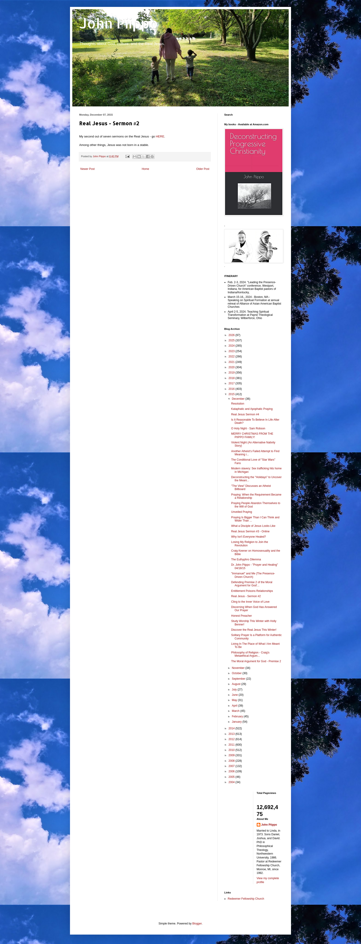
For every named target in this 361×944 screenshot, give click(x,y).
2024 (232, 345)
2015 (232, 394)
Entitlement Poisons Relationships (252, 591)
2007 (232, 766)
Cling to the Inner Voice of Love (250, 601)
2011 (232, 744)
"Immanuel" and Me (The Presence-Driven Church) (253, 575)
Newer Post (87, 169)
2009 (232, 755)
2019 (232, 372)
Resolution (237, 403)
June (235, 694)
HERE (160, 136)
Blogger (197, 923)
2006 (232, 771)
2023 (232, 351)
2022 (232, 356)
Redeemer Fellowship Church (246, 898)
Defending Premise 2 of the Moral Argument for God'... (251, 584)
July (235, 689)
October (237, 673)
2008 (232, 760)
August (236, 684)
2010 (232, 750)
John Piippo (118, 23)
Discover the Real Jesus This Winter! (254, 629)
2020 (232, 367)
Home (145, 169)
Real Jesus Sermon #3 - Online (250, 531)
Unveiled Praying (241, 511)
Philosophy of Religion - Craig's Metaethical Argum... (250, 654)
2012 (232, 739)
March (236, 711)
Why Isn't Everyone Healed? (248, 536)
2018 (232, 378)
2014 (232, 728)
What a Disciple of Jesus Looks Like (253, 526)
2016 (232, 389)
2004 (232, 782)
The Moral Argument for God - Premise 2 (256, 661)
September (239, 678)
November (238, 668)
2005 (232, 777)
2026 (232, 335)
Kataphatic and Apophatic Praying (252, 409)
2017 (232, 383)
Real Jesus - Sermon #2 (246, 596)
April (235, 705)
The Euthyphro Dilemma (246, 559)
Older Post (202, 169)
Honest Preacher (241, 615)
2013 (232, 734)
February (238, 716)
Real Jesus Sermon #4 (245, 414)
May (235, 700)
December (238, 398)
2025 (232, 340)
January (237, 721)
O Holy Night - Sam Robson (248, 428)
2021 (232, 362)
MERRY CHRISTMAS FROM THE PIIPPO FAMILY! (252, 435)
